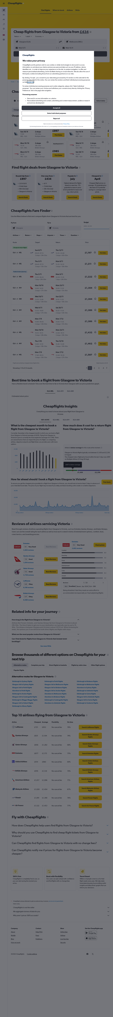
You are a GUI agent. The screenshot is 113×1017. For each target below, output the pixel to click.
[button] (56, 108)
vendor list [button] (30, 82)
